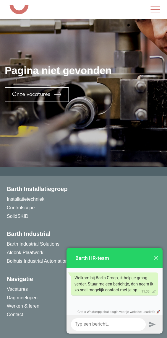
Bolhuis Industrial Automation (37, 261)
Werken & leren (23, 305)
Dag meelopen (22, 297)
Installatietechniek (25, 199)
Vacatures (17, 289)
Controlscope (21, 207)
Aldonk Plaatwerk (25, 252)
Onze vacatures (36, 94)
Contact (15, 314)
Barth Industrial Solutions (33, 243)
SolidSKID (17, 216)
